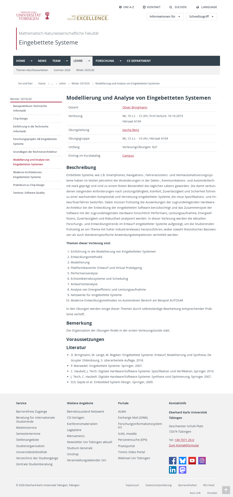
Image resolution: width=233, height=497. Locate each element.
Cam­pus (128, 156)
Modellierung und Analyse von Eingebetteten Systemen (156, 83)
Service (21, 403)
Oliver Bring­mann (134, 107)
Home (20, 61)
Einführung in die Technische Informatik (30, 129)
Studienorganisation (30, 446)
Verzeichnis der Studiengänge (37, 458)
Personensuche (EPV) (132, 440)
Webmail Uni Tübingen (134, 458)
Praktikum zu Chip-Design (29, 185)
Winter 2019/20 (109, 83)
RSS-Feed (208, 485)
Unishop (73, 454)
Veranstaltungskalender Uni (86, 460)
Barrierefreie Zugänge (31, 411)
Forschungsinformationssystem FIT (140, 426)
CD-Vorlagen (75, 417)
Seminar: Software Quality (29, 192)
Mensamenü (76, 436)
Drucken (212, 493)
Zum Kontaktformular (184, 445)
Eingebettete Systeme (48, 42)
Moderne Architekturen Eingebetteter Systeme (27, 174)
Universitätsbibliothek (31, 452)
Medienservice (26, 428)
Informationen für (163, 16)
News (42, 61)
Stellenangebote (27, 440)
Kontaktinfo (177, 403)
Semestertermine (28, 434)
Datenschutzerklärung (159, 485)
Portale (123, 403)
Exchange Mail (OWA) (133, 417)
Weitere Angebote (80, 403)
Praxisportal (126, 446)
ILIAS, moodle (127, 434)
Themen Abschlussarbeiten (32, 70)
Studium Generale (80, 448)
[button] (178, 7)
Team (56, 61)
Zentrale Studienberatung (34, 464)
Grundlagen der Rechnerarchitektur (35, 152)
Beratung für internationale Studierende (35, 419)
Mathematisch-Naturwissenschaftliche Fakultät (59, 33)
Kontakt (152, 7)
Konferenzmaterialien (82, 424)
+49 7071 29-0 (184, 440)
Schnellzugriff (199, 16)
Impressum (132, 485)
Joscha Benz (130, 130)
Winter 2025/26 (85, 70)
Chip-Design (20, 118)
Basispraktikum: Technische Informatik (30, 108)
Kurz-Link (195, 493)
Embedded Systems (71, 83)
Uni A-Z (126, 7)
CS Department (139, 61)
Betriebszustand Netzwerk (85, 411)
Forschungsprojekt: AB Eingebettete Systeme (35, 141)
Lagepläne (74, 430)
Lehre (78, 61)
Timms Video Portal (131, 452)
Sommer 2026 (62, 70)
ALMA (122, 411)
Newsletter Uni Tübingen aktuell (89, 442)
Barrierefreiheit (187, 485)
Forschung (105, 61)
